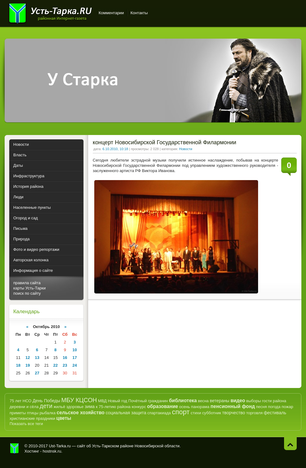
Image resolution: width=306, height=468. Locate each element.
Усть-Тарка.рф (14, 448)
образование (162, 406)
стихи (196, 413)
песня (261, 406)
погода (274, 406)
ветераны (219, 400)
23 (65, 365)
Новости (185, 149)
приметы (18, 413)
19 (27, 365)
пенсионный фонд (232, 406)
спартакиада (159, 413)
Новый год (117, 400)
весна (203, 400)
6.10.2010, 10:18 (115, 149)
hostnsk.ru (52, 451)
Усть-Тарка (50, 12)
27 (37, 373)
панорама (200, 406)
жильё (59, 406)
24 (74, 365)
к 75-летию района (113, 406)
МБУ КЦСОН (79, 400)
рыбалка (48, 413)
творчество (233, 412)
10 (74, 350)
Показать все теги (26, 423)
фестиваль (275, 412)
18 (18, 365)
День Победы (46, 400)
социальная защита (126, 412)
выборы (253, 400)
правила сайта (26, 282)
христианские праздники (32, 418)
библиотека (183, 400)
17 (74, 357)
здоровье (74, 406)
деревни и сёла (24, 406)
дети (46, 406)
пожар (287, 406)
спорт (180, 412)
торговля (254, 413)
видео (238, 400)
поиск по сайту (27, 293)
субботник (211, 413)
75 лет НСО (21, 400)
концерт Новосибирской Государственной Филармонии (164, 142)
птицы (32, 413)
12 (27, 357)
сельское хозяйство (80, 412)
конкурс (139, 406)
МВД (102, 400)
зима (90, 406)
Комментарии (111, 13)
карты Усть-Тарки (29, 288)
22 (55, 365)
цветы (63, 418)
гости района (274, 400)
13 (37, 357)
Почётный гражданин (148, 400)
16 (65, 357)
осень (184, 406)
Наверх (290, 443)
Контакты (139, 13)
